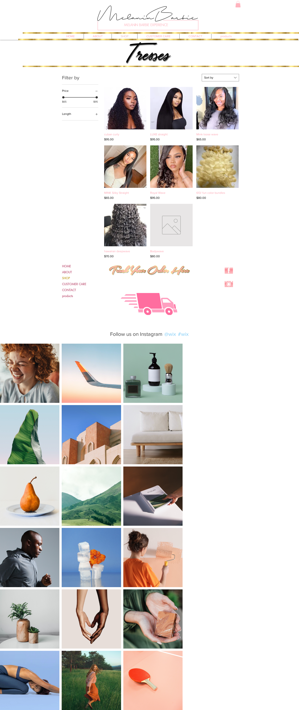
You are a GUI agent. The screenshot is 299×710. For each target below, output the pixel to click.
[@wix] (170, 334)
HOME (66, 266)
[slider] (63, 97)
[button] (238, 4)
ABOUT (67, 272)
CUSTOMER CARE (74, 284)
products (67, 296)
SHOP (66, 278)
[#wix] (184, 334)
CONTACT (69, 290)
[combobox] (220, 77)
